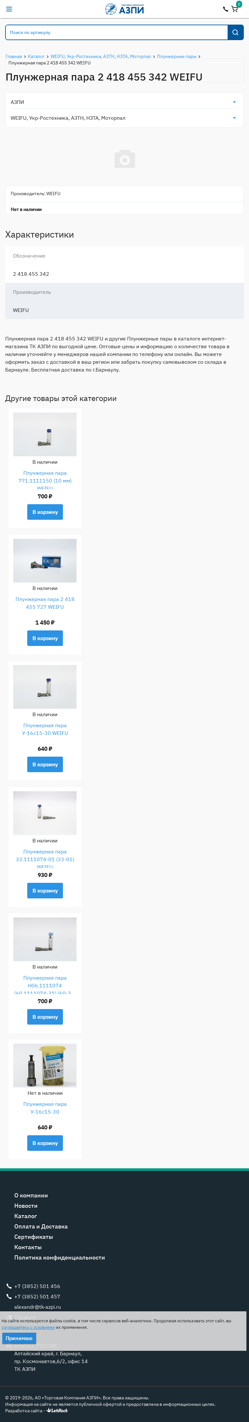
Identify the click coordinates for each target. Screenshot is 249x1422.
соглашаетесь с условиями (28, 1327)
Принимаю (19, 1338)
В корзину (45, 512)
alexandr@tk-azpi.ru (22, 9)
